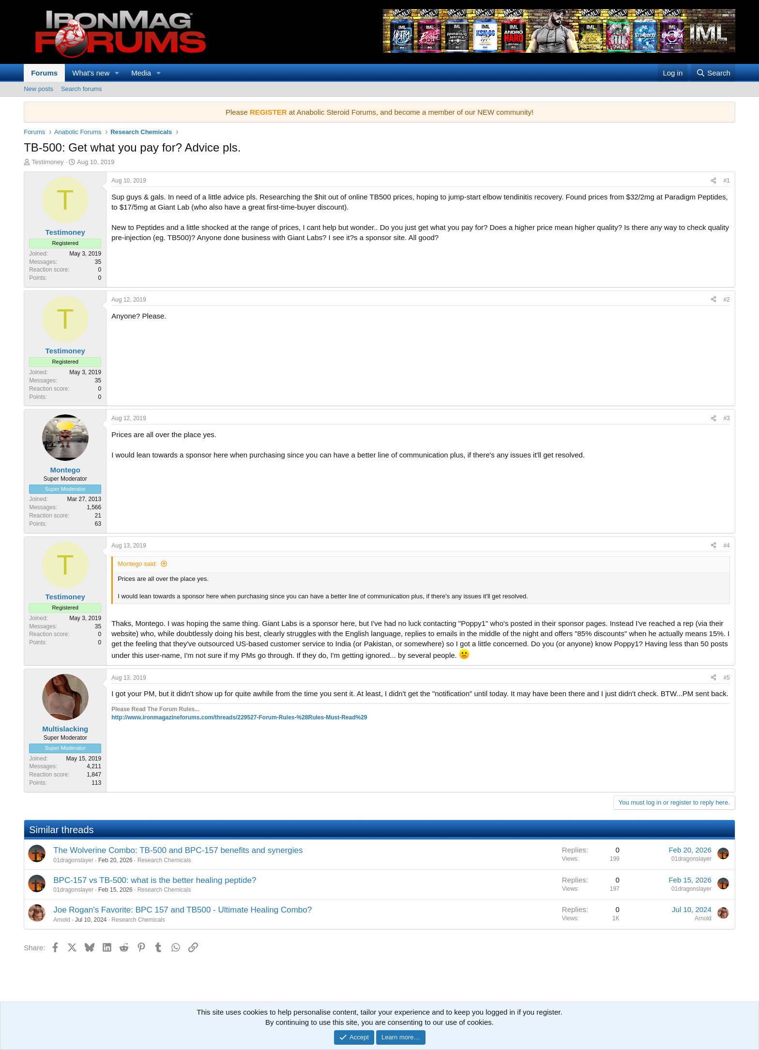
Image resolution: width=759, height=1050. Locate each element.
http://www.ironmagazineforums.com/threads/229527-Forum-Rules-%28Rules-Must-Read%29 (239, 717)
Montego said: (137, 563)
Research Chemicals (164, 860)
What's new (90, 73)
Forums (44, 73)
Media (141, 73)
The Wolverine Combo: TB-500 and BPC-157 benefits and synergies (178, 850)
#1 (726, 180)
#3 (726, 418)
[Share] (713, 180)
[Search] (713, 73)
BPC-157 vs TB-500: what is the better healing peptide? (154, 880)
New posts (38, 88)
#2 (726, 299)
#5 (726, 677)
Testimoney (48, 162)
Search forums (81, 88)
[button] (117, 73)
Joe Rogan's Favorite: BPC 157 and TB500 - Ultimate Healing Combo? (182, 909)
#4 (726, 545)
